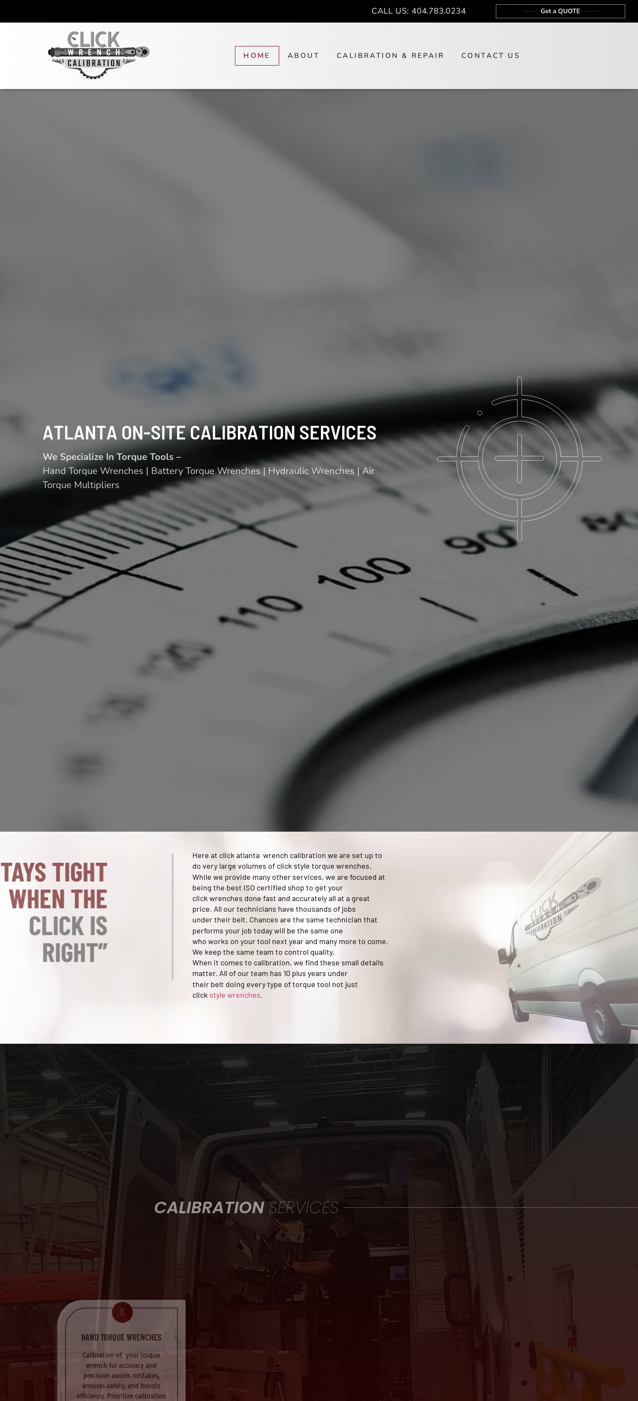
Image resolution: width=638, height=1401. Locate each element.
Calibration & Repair (390, 55)
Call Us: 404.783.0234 (419, 11)
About (304, 55)
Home (257, 55)
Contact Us (490, 55)
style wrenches (234, 994)
